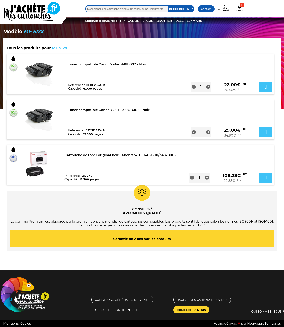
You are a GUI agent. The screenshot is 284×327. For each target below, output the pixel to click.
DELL (179, 21)
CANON (133, 21)
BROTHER (164, 21)
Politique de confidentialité (116, 310)
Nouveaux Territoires (264, 323)
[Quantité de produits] (201, 87)
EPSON (148, 21)
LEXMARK (194, 21)
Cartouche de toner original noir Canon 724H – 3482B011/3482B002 (120, 155)
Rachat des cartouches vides (202, 300)
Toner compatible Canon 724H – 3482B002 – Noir (109, 110)
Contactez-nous (191, 310)
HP (122, 21)
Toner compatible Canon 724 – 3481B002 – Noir (107, 64)
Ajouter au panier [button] (265, 87)
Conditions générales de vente (122, 300)
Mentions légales (17, 323)
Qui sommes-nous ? (267, 311)
